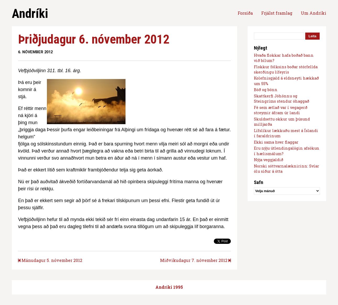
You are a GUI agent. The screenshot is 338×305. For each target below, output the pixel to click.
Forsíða (245, 13)
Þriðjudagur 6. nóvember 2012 (93, 39)
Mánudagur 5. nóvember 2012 (50, 260)
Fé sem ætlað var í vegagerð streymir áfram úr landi (280, 110)
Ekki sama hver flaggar (276, 142)
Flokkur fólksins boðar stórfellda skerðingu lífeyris (286, 69)
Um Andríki (313, 13)
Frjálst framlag (276, 13)
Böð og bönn (265, 89)
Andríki (30, 13)
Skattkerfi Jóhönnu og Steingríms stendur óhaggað (281, 98)
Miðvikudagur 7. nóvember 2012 (195, 260)
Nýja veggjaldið (268, 159)
